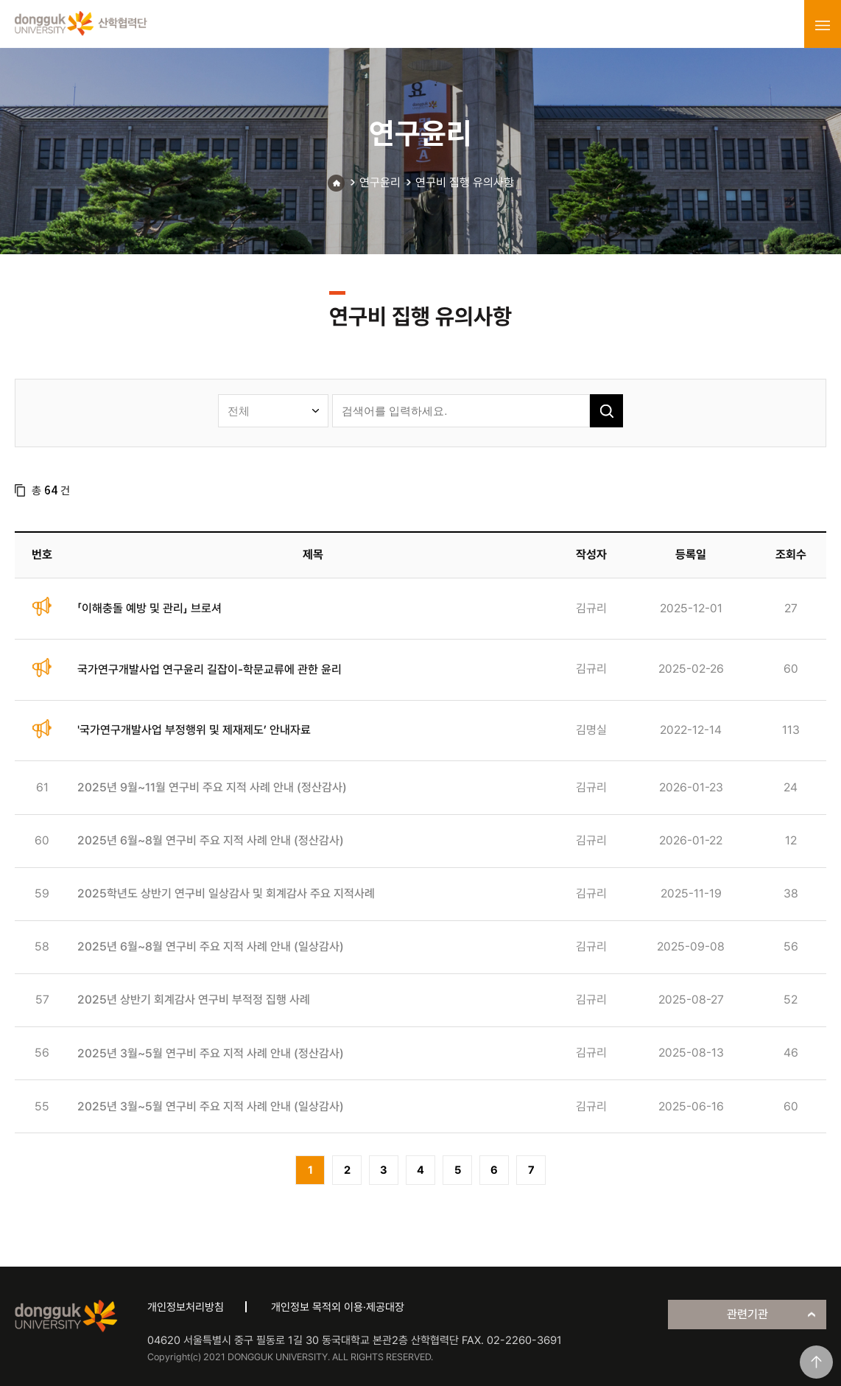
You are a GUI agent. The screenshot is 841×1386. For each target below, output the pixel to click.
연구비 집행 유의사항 (464, 182)
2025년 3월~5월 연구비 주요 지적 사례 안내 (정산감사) (210, 1053)
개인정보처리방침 (185, 1307)
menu (822, 25)
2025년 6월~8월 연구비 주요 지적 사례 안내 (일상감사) (210, 946)
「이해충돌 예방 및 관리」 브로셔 (149, 608)
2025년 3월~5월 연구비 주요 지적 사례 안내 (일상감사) (210, 1106)
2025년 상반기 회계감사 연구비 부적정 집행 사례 (193, 1000)
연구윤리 (380, 182)
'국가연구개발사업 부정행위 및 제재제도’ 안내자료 (194, 730)
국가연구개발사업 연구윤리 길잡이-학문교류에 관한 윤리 (209, 669)
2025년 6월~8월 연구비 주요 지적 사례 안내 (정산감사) (210, 840)
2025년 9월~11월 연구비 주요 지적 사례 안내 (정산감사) (212, 787)
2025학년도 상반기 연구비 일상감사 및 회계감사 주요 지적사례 (226, 893)
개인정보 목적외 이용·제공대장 (337, 1307)
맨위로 (816, 1362)
